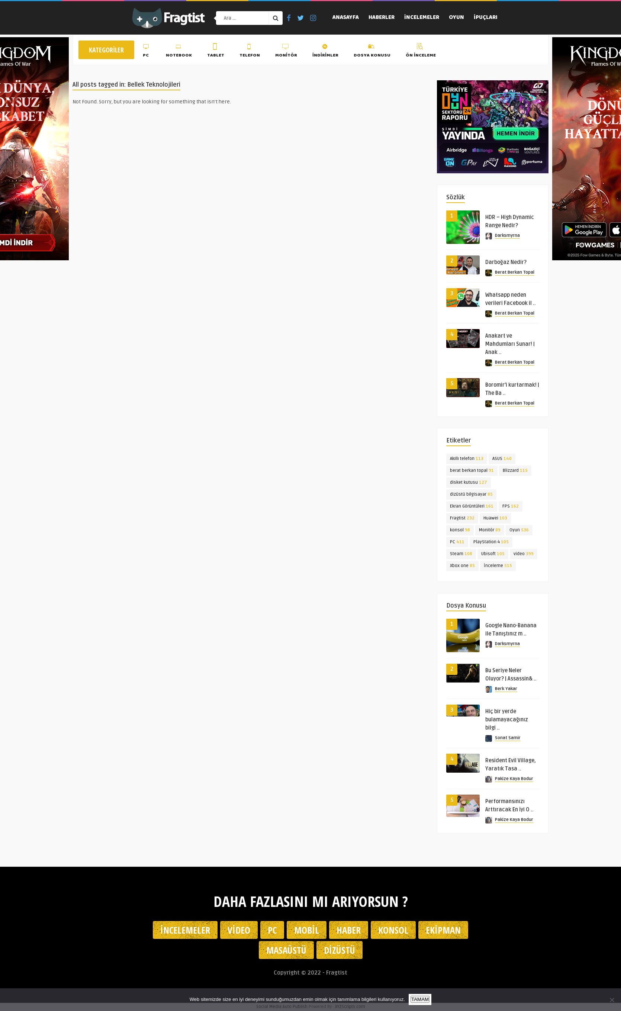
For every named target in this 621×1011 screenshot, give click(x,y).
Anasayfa (345, 17)
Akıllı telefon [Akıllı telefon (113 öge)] (466, 458)
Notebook (179, 51)
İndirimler (325, 51)
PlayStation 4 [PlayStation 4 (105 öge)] (491, 542)
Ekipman (443, 930)
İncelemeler (421, 17)
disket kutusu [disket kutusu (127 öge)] (468, 482)
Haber (349, 930)
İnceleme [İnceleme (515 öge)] (498, 566)
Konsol (393, 930)
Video (239, 930)
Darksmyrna (507, 235)
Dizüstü (339, 950)
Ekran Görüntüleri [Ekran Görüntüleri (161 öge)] (471, 506)
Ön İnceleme (421, 51)
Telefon (249, 51)
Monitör (286, 51)
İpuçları (486, 17)
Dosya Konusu (372, 51)
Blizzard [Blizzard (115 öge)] (515, 470)
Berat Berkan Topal (514, 272)
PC (147, 51)
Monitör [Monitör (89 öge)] (490, 530)
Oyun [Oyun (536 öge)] (519, 530)
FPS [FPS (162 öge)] (510, 506)
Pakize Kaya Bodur (514, 779)
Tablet (215, 51)
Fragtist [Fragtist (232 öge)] (462, 518)
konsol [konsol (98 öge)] (460, 530)
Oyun (456, 17)
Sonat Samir (508, 738)
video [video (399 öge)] (524, 554)
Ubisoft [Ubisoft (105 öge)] (493, 554)
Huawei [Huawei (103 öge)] (495, 518)
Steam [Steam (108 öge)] (461, 554)
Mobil (306, 930)
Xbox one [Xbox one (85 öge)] (462, 566)
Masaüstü (286, 950)
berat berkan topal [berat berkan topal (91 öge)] (472, 470)
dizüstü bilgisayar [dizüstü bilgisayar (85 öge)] (471, 494)
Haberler (382, 17)
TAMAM (420, 999)
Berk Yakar (506, 689)
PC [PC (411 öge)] (457, 542)
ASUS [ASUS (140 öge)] (502, 458)
